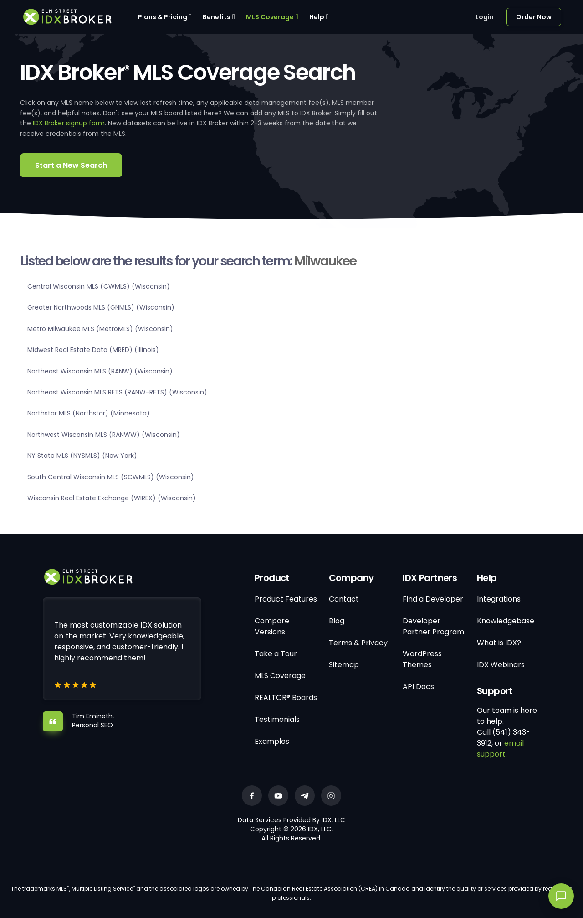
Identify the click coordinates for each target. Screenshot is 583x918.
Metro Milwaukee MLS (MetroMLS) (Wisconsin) (100, 328)
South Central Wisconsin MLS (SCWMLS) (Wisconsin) (110, 477)
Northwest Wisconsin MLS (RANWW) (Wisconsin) (103, 434)
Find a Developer (433, 599)
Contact (344, 599)
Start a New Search (71, 165)
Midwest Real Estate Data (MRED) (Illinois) (93, 349)
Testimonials (277, 719)
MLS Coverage (270, 16)
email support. (500, 748)
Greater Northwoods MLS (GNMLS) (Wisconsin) (100, 307)
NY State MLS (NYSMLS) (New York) (82, 455)
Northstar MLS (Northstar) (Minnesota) (88, 413)
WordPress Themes (422, 659)
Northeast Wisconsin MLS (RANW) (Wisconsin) (100, 371)
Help (316, 16)
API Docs (418, 686)
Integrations (499, 599)
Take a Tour (276, 653)
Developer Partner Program (433, 626)
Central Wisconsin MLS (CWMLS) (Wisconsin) (98, 286)
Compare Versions (272, 626)
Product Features (286, 599)
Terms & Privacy (358, 643)
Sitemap (344, 664)
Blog (336, 621)
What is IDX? (499, 643)
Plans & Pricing (162, 16)
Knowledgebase (505, 621)
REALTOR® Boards (286, 697)
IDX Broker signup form (69, 123)
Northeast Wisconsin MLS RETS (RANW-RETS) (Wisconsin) (117, 392)
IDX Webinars (501, 664)
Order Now (534, 16)
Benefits (216, 16)
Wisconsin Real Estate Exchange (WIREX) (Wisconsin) (111, 498)
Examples (272, 741)
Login (485, 16)
